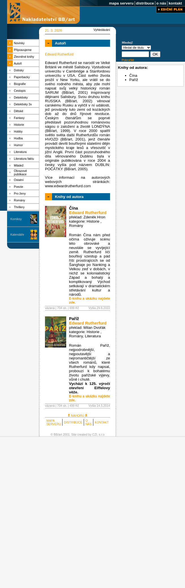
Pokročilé (128, 60)
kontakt (175, 3)
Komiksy (16, 219)
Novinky (19, 43)
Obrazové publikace (20, 172)
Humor (18, 145)
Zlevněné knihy (24, 56)
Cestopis (19, 90)
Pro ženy (20, 193)
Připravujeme (23, 50)
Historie (19, 124)
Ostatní (18, 180)
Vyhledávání (102, 29)
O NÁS (88, 422)
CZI (94, 434)
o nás (161, 3)
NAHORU (77, 415)
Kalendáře (17, 234)
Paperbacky (22, 77)
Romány (19, 200)
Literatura (20, 152)
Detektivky (21, 97)
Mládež (18, 165)
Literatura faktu (24, 158)
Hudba (18, 138)
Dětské (18, 111)
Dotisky (19, 70)
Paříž (74, 318)
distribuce (145, 3)
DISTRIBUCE (73, 422)
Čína (73, 208)
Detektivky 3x (23, 104)
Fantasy (19, 118)
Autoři (18, 63)
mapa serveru (121, 3)
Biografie (20, 84)
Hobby (18, 131)
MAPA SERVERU (53, 422)
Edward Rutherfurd (88, 212)
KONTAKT (102, 422)
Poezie (18, 186)
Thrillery (19, 207)
